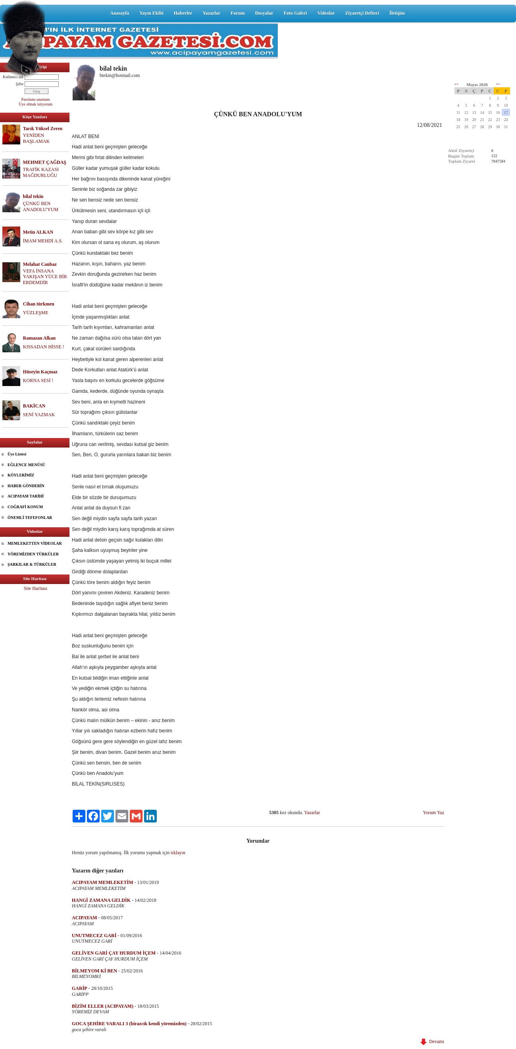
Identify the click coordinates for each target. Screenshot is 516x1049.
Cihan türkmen (38, 304)
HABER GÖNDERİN (26, 486)
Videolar (326, 13)
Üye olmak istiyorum (35, 104)
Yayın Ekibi (151, 13)
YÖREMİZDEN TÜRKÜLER (33, 554)
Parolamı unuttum (35, 99)
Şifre (19, 84)
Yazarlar (211, 13)
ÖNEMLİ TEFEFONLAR (30, 517)
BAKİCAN (34, 406)
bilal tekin (33, 196)
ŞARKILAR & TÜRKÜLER (32, 564)
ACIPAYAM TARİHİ (26, 496)
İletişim (397, 13)
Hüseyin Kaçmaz (40, 372)
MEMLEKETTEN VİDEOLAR (35, 543)
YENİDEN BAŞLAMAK (36, 138)
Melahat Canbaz (40, 264)
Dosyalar (264, 13)
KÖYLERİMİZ (21, 475)
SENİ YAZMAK (39, 414)
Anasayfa (119, 13)
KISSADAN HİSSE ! (43, 347)
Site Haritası (36, 588)
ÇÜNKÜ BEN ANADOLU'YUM (41, 206)
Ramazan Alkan (39, 338)
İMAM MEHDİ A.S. (43, 241)
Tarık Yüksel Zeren (43, 128)
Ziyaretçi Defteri (362, 13)
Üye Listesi (17, 454)
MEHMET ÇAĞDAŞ (44, 162)
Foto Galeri (295, 13)
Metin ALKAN (38, 232)
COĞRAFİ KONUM (25, 507)
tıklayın (178, 852)
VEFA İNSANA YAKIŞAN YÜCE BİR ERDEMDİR (45, 277)
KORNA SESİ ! (38, 380)
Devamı (432, 1041)
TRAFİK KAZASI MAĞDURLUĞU (41, 172)
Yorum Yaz (433, 812)
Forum (238, 13)
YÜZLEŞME (35, 312)
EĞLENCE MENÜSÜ (26, 465)
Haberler (183, 13)
